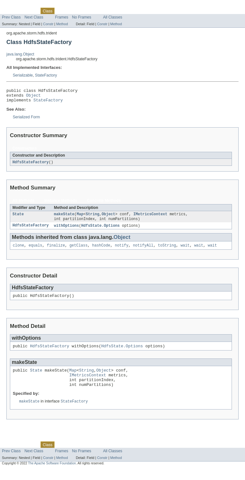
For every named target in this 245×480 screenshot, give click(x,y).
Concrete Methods (104, 204)
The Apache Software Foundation (52, 474)
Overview (10, 11)
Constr (48, 24)
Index (109, 11)
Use (61, 11)
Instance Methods (60, 204)
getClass (79, 250)
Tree (73, 11)
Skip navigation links (17, 5)
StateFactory (46, 75)
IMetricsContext (150, 217)
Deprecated (91, 11)
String (93, 217)
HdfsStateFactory (30, 165)
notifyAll (143, 250)
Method (62, 24)
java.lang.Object (20, 54)
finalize (56, 250)
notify (122, 250)
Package (29, 11)
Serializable (23, 75)
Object (33, 97)
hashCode (101, 250)
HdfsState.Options (100, 230)
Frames (61, 17)
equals (35, 250)
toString (167, 250)
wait (185, 250)
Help (122, 11)
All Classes (112, 17)
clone (18, 250)
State (18, 217)
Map (80, 217)
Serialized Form (26, 120)
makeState (64, 217)
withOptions (66, 230)
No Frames (81, 17)
